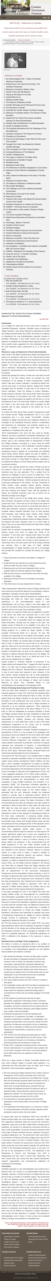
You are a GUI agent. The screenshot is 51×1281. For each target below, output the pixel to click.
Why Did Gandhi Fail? (14, 281)
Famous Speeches (10, 1265)
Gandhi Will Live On (13, 97)
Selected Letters (9, 1263)
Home (4, 17)
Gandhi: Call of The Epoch (15, 256)
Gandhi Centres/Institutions (37, 1255)
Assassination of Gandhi (12, 1236)
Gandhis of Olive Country (15, 225)
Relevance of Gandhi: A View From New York (22, 238)
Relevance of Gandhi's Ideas (16, 181)
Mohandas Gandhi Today (15, 165)
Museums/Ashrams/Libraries (37, 1258)
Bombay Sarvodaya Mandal (22, 1274)
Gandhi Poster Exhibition (12, 1244)
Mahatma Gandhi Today (15, 100)
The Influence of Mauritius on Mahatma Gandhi (23, 183)
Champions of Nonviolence (16, 136)
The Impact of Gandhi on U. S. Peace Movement (24, 302)
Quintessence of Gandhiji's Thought (19, 160)
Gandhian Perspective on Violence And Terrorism (24, 204)
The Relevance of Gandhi (15, 108)
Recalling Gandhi (12, 162)
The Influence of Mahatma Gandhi (18, 102)
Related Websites (34, 1265)
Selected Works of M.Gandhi (13, 1260)
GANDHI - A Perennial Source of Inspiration (22, 207)
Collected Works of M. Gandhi (13, 1258)
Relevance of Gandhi (13, 196)
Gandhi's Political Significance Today (19, 286)
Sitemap (33, 1274)
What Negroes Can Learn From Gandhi (20, 194)
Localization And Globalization (17, 259)
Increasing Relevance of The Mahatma (20, 152)
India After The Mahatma (15, 243)
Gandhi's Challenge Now (15, 154)
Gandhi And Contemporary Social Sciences (22, 241)
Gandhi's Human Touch (11, 1242)
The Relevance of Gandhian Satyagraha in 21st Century (26, 168)
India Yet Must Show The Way (17, 291)
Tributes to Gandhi (10, 1239)
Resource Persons (34, 1263)
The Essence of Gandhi (14, 296)
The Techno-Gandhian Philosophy (18, 215)
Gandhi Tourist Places (35, 1260)
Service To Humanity (13, 236)
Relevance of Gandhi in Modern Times (20, 89)
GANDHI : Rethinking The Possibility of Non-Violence (25, 251)
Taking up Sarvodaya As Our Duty (18, 94)
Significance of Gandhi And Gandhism (20, 262)
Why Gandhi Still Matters (15, 186)
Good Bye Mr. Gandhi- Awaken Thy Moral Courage (24, 110)
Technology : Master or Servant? (18, 222)
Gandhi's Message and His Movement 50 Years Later (25, 105)
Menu (45, 17)
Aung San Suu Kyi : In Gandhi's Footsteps (21, 254)
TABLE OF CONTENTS (24, 40)
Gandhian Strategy (13, 228)
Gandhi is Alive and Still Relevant (18, 92)
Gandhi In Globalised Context (17, 126)
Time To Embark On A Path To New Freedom (22, 149)
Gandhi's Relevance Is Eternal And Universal (22, 233)
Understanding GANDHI (15, 264)
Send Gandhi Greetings (11, 1247)
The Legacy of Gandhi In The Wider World (21, 157)
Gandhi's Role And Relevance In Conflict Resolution (25, 123)
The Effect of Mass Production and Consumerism (24, 230)
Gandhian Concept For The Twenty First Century (24, 134)
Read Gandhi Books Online (37, 1236)
